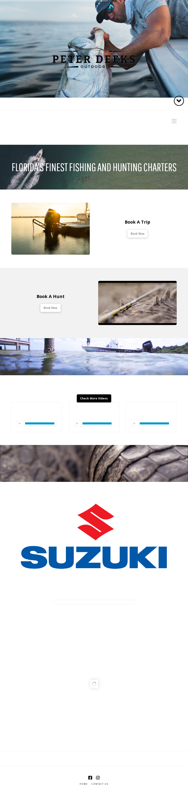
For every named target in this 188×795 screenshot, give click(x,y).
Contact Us (99, 784)
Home (84, 784)
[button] (174, 121)
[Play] (20, 423)
